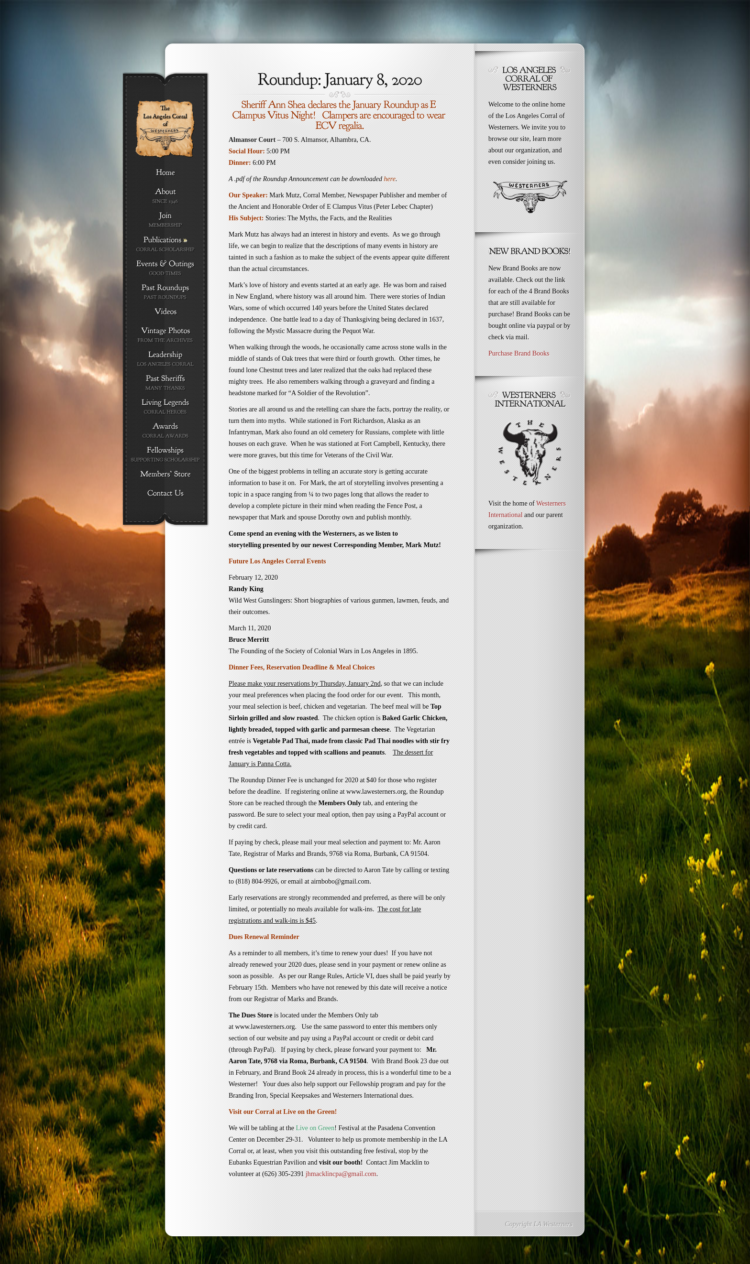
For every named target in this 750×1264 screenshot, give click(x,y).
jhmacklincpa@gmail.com (341, 1174)
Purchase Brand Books (519, 353)
